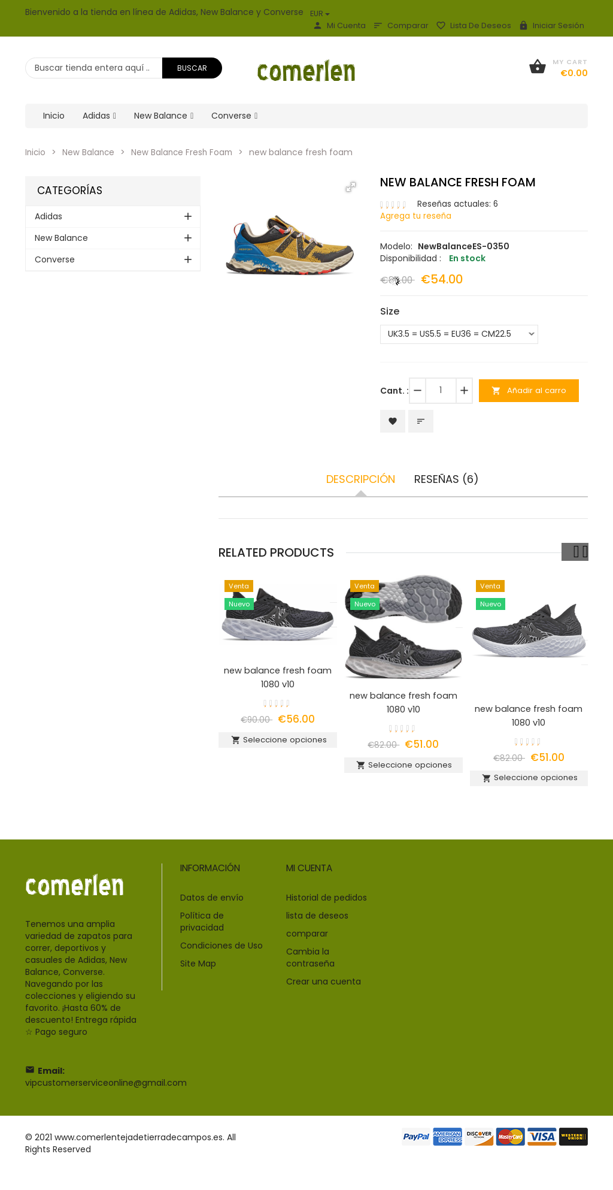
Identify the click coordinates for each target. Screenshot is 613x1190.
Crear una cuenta (323, 992)
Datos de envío (212, 908)
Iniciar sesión (551, 25)
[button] (350, 187)
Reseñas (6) (446, 481)
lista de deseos (473, 25)
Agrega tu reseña (416, 216)
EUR (320, 13)
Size (389, 311)
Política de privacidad (202, 932)
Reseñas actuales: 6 (458, 204)
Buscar (192, 68)
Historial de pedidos (326, 908)
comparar (401, 25)
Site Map (198, 974)
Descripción (360, 481)
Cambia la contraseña (310, 968)
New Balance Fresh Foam (185, 152)
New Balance (90, 152)
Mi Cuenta (339, 25)
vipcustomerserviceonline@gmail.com (106, 1094)
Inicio (36, 152)
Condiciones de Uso (221, 956)
